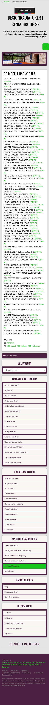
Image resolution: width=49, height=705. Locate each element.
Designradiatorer (10, 432)
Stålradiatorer (9, 525)
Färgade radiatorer (11, 509)
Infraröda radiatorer (11, 545)
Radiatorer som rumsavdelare (15, 561)
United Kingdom (28, 665)
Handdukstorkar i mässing (14, 504)
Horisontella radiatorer (12, 411)
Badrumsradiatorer (11, 592)
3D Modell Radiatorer (12, 566)
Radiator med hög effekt (13, 462)
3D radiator (22, 346)
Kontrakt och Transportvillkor (14, 623)
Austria (10, 662)
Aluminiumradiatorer (12, 478)
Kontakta (8, 613)
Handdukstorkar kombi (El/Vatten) (16, 452)
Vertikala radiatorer (11, 416)
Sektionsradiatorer (11, 427)
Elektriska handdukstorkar (14, 442)
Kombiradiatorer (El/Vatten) (14, 447)
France (28, 662)
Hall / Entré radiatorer (12, 597)
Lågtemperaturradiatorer (13, 457)
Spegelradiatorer (10, 519)
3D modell (12, 346)
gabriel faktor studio (37, 692)
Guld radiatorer (10, 494)
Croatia (22, 662)
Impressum (8, 633)
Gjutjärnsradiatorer (11, 483)
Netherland (6, 665)
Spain (20, 665)
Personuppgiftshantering (13, 628)
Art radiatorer (9, 571)
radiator (7, 2)
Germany (35, 662)
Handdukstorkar (10, 396)
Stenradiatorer (10, 530)
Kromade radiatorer (11, 499)
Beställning (8, 618)
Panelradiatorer (10, 421)
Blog (6, 587)
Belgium (16, 662)
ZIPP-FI (7, 87)
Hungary (42, 662)
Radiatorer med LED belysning (15, 556)
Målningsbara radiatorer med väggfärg (18, 550)
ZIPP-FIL (7, 81)
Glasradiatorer (10, 489)
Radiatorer (8, 391)
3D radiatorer (34, 346)
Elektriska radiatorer (12, 437)
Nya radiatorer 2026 (11, 385)
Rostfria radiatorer (11, 514)
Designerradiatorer (11, 401)
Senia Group (26, 673)
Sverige (4, 662)
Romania (13, 665)
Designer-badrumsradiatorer (14, 406)
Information (10, 342)
